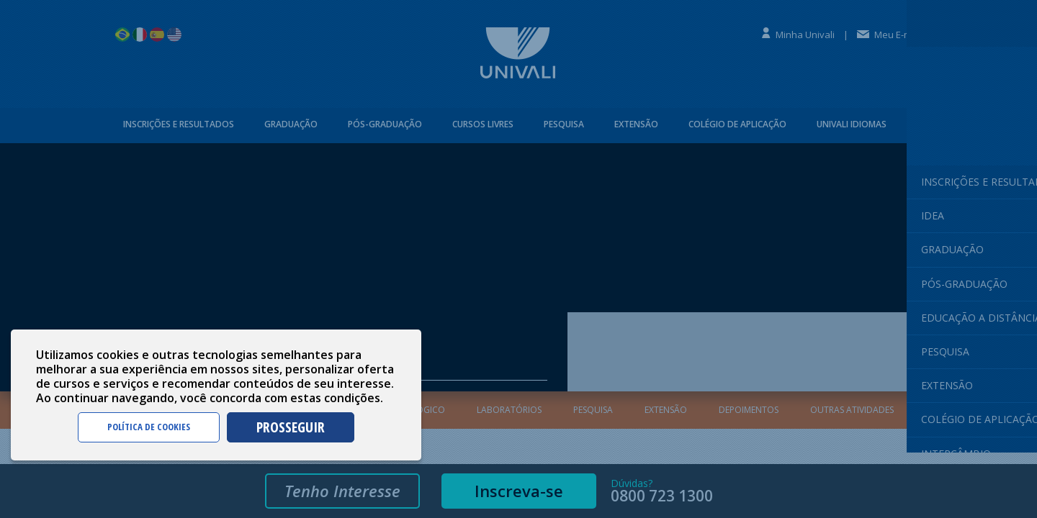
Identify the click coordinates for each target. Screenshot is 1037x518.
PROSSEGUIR (290, 427)
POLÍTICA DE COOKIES (148, 426)
